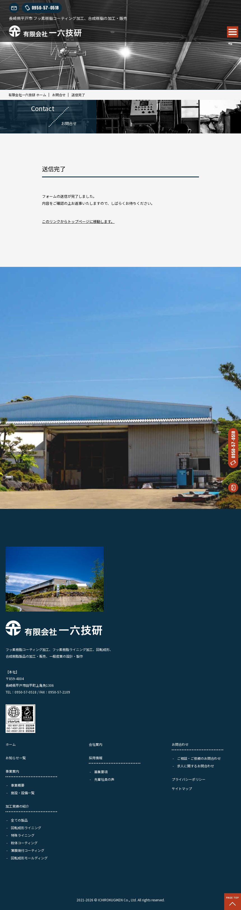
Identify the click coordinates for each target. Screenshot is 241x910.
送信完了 (78, 94)
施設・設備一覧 (22, 792)
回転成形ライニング (26, 827)
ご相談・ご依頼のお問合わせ (199, 758)
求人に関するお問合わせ (195, 765)
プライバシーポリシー (188, 779)
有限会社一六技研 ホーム (27, 94)
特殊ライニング (22, 835)
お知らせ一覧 (16, 757)
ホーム (11, 744)
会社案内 (95, 744)
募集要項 (101, 771)
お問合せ (59, 94)
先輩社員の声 (104, 779)
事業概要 (17, 785)
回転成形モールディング (29, 857)
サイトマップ (182, 788)
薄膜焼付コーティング (27, 850)
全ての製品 (19, 820)
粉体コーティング (24, 842)
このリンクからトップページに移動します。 (78, 221)
